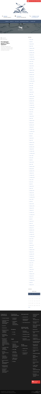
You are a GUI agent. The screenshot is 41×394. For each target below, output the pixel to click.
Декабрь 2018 (31, 190)
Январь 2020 (31, 168)
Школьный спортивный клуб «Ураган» (36, 375)
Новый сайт (32, 21)
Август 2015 (31, 262)
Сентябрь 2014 (31, 280)
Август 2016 (31, 238)
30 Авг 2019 (4, 37)
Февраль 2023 (31, 96)
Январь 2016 (31, 251)
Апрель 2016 (31, 245)
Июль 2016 (31, 240)
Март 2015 (31, 271)
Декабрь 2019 (31, 170)
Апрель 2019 (31, 186)
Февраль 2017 (31, 225)
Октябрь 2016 (31, 234)
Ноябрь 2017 (31, 210)
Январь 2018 (31, 208)
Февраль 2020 (31, 166)
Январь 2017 (31, 227)
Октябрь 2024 (31, 57)
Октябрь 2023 (31, 78)
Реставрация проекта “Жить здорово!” (5, 43)
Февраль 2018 (31, 205)
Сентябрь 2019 (31, 177)
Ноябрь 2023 (31, 76)
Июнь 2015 (31, 264)
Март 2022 (31, 118)
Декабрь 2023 (31, 74)
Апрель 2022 (31, 116)
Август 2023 (31, 83)
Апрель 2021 (31, 138)
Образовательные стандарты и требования (5, 331)
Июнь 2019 (31, 181)
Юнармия (14, 361)
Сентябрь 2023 (31, 81)
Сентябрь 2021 (31, 131)
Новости (12, 21)
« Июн (29, 307)
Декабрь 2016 (31, 229)
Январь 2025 (31, 50)
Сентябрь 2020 (31, 153)
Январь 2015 (31, 275)
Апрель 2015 (31, 269)
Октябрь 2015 (31, 258)
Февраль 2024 (31, 70)
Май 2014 (31, 282)
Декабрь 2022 (31, 100)
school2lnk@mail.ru (34, 17)
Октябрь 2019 (31, 175)
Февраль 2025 (31, 48)
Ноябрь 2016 (31, 232)
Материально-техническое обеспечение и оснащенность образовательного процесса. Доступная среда (5, 342)
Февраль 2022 (31, 120)
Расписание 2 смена (26, 336)
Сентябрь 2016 (31, 236)
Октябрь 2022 (31, 105)
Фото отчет (25, 350)
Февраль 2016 (31, 249)
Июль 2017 (31, 216)
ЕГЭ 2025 (13, 332)
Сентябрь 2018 (31, 197)
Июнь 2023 (31, 87)
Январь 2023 (31, 98)
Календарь (19, 16)
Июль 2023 (31, 85)
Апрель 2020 (31, 162)
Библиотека (35, 359)
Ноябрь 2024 (31, 54)
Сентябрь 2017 (31, 214)
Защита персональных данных (35, 356)
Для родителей (25, 316)
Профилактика (35, 347)
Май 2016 (31, 243)
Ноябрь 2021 (31, 127)
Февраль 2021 (31, 142)
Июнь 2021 (31, 133)
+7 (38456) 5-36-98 (35, 16)
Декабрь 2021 (31, 124)
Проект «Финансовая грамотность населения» (36, 326)
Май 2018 (31, 201)
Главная (7, 21)
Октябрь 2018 (31, 194)
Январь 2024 (31, 72)
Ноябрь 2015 (31, 256)
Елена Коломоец (4, 39)
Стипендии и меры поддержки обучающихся (5, 348)
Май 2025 (31, 41)
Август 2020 (31, 155)
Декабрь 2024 (31, 52)
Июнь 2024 (31, 63)
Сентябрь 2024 (31, 59)
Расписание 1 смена (26, 334)
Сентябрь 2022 (31, 107)
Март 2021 (31, 140)
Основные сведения (5, 318)
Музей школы (35, 329)
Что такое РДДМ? (15, 341)
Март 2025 (31, 46)
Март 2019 (31, 188)
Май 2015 (31, 267)
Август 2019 (31, 179)
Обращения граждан (24, 21)
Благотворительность (26, 322)
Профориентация (36, 371)
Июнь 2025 (31, 39)
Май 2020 (31, 159)
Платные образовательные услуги (5, 352)
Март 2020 (31, 164)
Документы (4, 325)
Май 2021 (31, 135)
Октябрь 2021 (31, 129)
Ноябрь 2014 (31, 278)
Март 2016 (31, 247)
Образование (4, 327)
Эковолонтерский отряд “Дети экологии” (36, 315)
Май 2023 (31, 89)
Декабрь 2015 (31, 254)
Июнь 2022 (31, 111)
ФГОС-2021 (17, 21)
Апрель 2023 (31, 92)
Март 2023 (31, 94)
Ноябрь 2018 (31, 192)
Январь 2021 (31, 144)
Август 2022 (31, 109)
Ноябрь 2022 (31, 103)
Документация (25, 348)
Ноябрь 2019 (31, 173)
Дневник (5, 16)
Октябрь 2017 (31, 212)
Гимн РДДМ (14, 349)
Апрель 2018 (31, 203)
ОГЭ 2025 (13, 334)
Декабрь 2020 (31, 146)
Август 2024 (31, 61)
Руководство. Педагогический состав (5, 335)
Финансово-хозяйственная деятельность (4, 357)
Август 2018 (31, 199)
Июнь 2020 (31, 157)
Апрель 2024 (31, 65)
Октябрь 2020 (31, 151)
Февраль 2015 (31, 273)
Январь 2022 (31, 122)
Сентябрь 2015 (31, 260)
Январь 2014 (31, 284)
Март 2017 (31, 223)
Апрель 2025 (31, 43)
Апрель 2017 (31, 221)
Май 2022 (31, 113)
